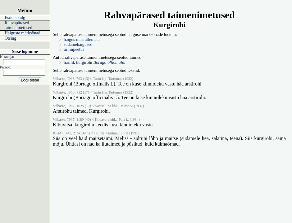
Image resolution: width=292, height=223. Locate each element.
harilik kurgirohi (94, 62)
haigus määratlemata (81, 39)
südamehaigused (78, 44)
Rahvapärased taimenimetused (18, 25)
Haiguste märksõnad (22, 33)
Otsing (10, 38)
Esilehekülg (15, 17)
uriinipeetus (74, 49)
